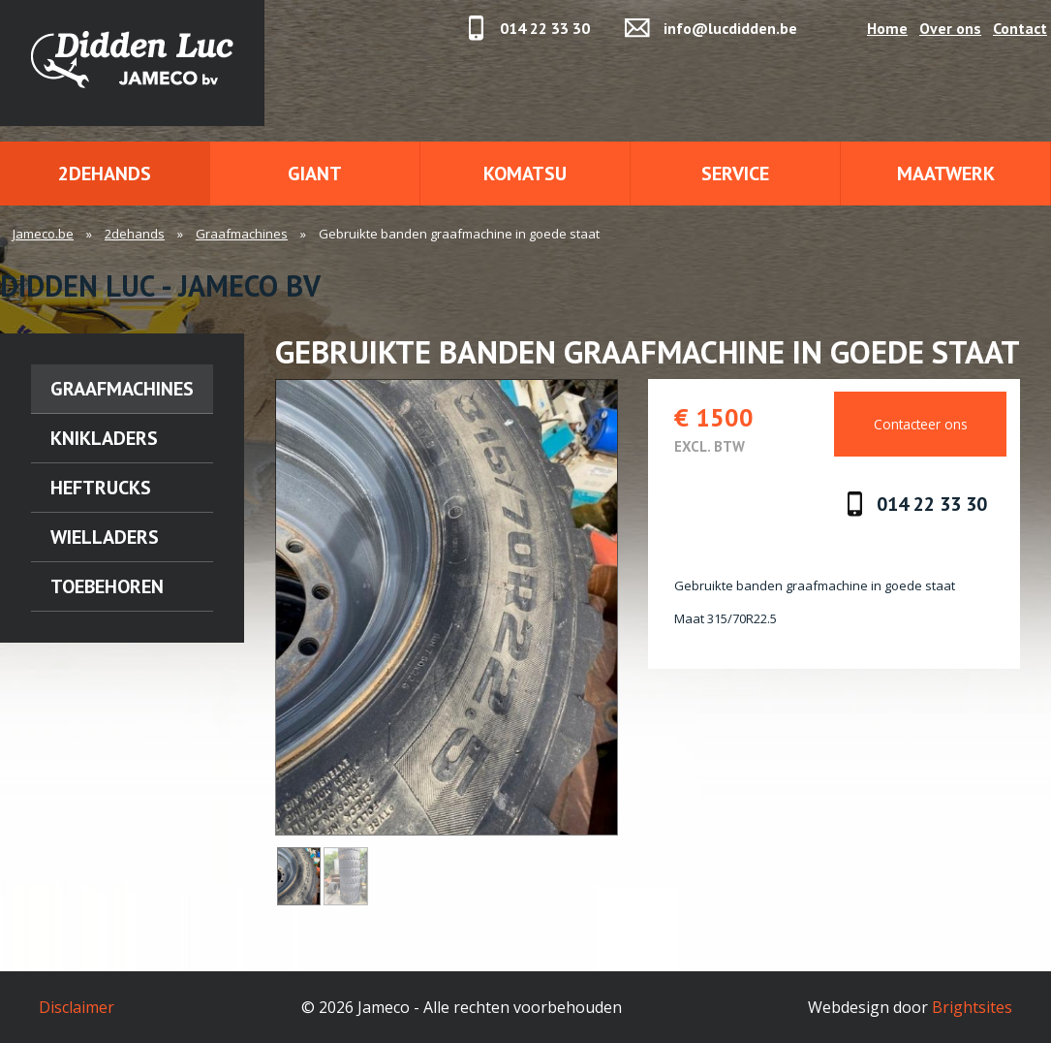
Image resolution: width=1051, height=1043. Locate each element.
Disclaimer (76, 1007)
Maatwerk (946, 173)
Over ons (950, 28)
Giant (315, 173)
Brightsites (972, 1007)
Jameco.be (43, 233)
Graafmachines (242, 233)
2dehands (104, 173)
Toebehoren (107, 586)
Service (735, 173)
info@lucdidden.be (730, 28)
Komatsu (525, 173)
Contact (1020, 28)
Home (887, 28)
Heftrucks (100, 487)
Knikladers (104, 438)
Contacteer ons (921, 424)
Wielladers (104, 537)
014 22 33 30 (545, 28)
